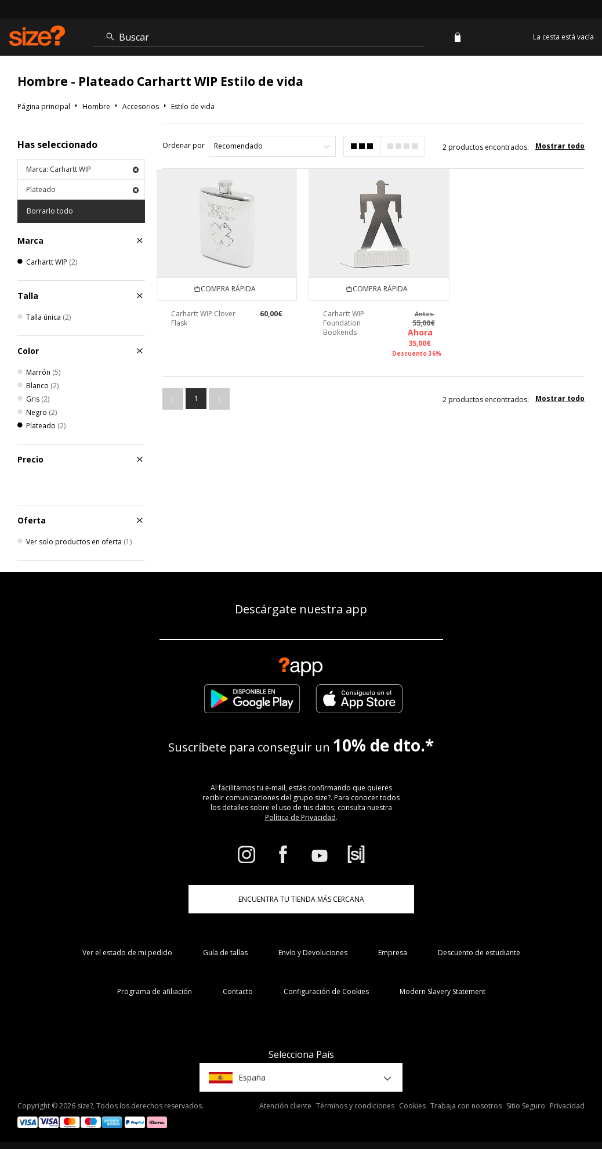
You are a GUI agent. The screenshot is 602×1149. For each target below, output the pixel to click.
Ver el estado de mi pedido (127, 953)
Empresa (392, 953)
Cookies (412, 1106)
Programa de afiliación (154, 991)
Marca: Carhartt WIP (82, 169)
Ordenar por (183, 145)
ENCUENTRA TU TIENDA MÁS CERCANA (301, 899)
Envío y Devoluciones (312, 953)
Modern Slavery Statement (442, 991)
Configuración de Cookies (326, 991)
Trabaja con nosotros (466, 1106)
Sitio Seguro (525, 1106)
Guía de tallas (225, 953)
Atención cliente (285, 1106)
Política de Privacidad (300, 817)
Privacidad (567, 1106)
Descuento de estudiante (479, 953)
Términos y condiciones (355, 1106)
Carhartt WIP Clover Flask (203, 318)
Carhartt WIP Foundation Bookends (343, 323)
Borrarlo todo (50, 211)
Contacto (238, 991)
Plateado (82, 189)
